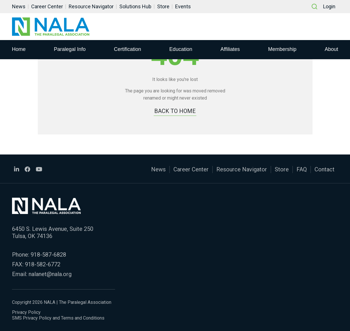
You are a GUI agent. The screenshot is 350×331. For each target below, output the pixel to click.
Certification (127, 49)
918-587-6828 (48, 254)
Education (180, 49)
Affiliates (230, 49)
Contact (325, 169)
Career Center (47, 6)
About (331, 49)
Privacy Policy (26, 312)
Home (19, 49)
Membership (282, 49)
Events (183, 6)
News (18, 6)
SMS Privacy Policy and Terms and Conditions (58, 318)
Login (329, 6)
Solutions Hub (135, 6)
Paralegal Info (70, 49)
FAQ (301, 169)
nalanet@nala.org (50, 274)
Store (163, 6)
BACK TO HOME (175, 111)
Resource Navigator (91, 6)
